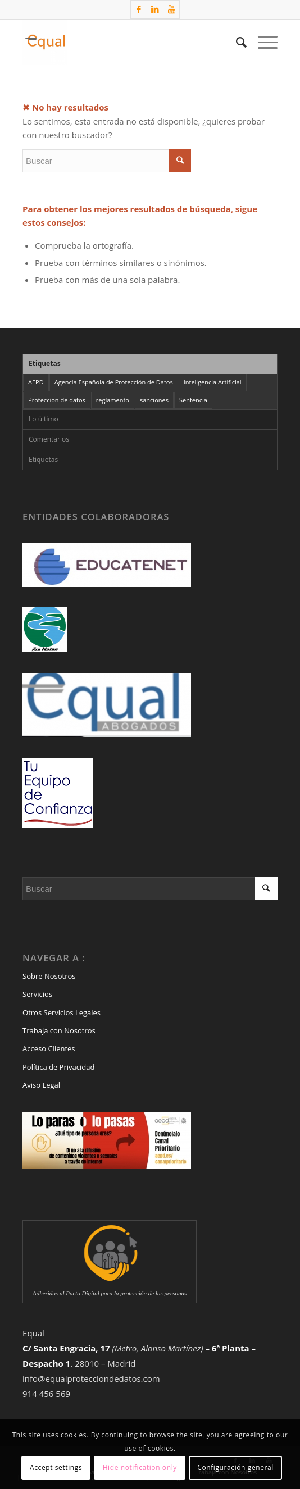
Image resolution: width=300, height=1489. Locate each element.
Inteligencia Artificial (213, 382)
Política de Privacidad (58, 1067)
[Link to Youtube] (171, 9)
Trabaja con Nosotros (59, 1030)
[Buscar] (236, 42)
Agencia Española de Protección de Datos (113, 382)
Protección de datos (56, 400)
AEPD (36, 382)
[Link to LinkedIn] (155, 9)
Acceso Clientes (48, 1048)
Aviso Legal (41, 1085)
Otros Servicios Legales (61, 1012)
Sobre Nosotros (48, 976)
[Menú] (262, 42)
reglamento (112, 400)
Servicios (37, 994)
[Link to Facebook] (139, 9)
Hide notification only (140, 1467)
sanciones (154, 400)
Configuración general (235, 1467)
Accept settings (56, 1467)
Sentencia (193, 400)
